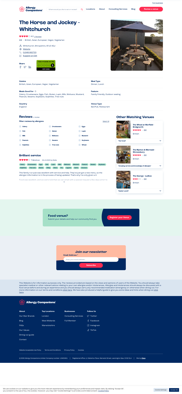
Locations (90, 9)
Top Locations (48, 311)
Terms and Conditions (53, 350)
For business (157, 3)
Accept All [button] (174, 390)
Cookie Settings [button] (160, 390)
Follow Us (91, 311)
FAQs (21, 325)
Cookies (81, 350)
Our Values (24, 330)
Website (26, 49)
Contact (23, 340)
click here (67, 290)
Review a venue (151, 9)
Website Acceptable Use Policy (30, 350)
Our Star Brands (27, 316)
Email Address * (70, 255)
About (102, 9)
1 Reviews (37, 37)
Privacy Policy (69, 350)
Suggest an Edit (30, 56)
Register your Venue (119, 218)
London (45, 316)
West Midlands (48, 321)
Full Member (70, 321)
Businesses (70, 311)
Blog (133, 9)
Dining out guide (26, 335)
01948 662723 (29, 53)
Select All (106, 121)
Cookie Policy (103, 391)
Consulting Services (118, 9)
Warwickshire (48, 325)
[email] (91, 259)
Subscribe (91, 265)
